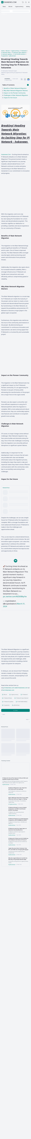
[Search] (26, 2)
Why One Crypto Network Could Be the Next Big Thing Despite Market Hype (18, 905)
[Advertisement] (15, 31)
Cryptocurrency (21, 7)
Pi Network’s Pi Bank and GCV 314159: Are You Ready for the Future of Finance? (19, 878)
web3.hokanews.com (21, 700)
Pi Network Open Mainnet (22, 710)
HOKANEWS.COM (9, 2)
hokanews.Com (6, 157)
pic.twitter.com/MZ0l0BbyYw (15, 608)
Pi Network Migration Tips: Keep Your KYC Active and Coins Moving (18, 810)
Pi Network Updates (7, 714)
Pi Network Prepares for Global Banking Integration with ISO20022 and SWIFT (18, 851)
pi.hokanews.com (8, 700)
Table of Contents (8, 87)
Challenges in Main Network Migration (16, 97)
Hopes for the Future (10, 100)
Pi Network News (7, 710)
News (4, 7)
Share (15, 724)
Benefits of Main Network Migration (15, 90)
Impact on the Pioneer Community (15, 95)
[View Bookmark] (22, 2)
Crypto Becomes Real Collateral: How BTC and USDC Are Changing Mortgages (19, 891)
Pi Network (24, 707)
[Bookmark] (25, 81)
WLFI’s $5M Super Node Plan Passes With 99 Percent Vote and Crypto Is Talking (18, 824)
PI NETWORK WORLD (22, 714)
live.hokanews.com (8, 702)
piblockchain (16, 718)
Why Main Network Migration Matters (16, 92)
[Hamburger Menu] (29, 2)
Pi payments (6, 718)
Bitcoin (11, 7)
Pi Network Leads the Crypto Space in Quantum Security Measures (18, 864)
